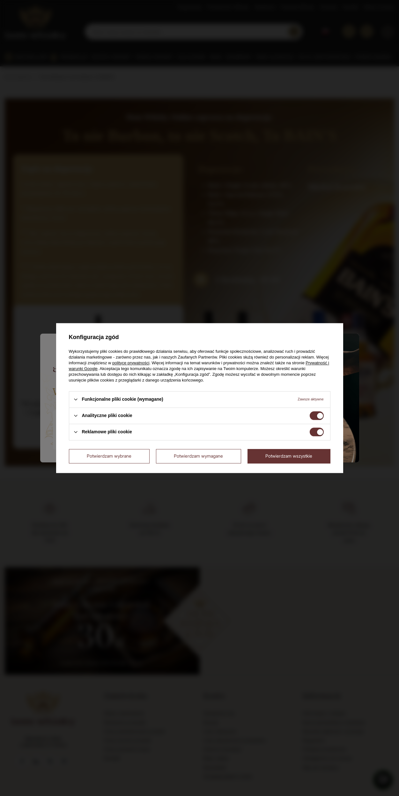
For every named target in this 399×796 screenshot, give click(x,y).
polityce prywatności (130, 362)
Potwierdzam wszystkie (288, 456)
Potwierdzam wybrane (109, 456)
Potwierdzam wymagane (198, 456)
